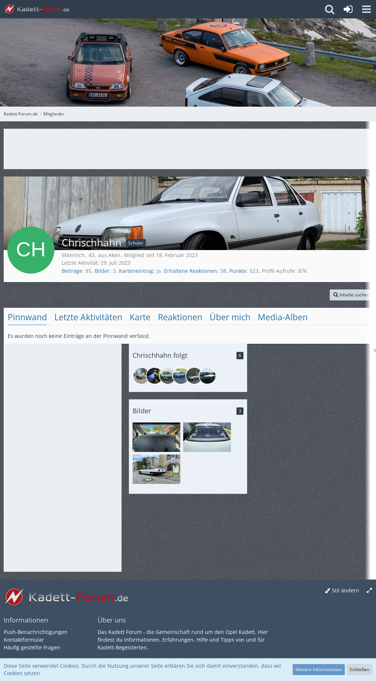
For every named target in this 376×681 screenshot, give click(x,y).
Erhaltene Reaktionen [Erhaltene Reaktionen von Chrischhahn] (190, 270)
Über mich (230, 317)
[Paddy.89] (168, 376)
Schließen (359, 669)
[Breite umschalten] (369, 591)
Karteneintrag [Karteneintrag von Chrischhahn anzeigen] (136, 270)
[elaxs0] (154, 376)
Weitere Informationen (319, 669)
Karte (140, 317)
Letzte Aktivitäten (88, 317)
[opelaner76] (141, 376)
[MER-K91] (181, 376)
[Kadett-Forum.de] (36, 9)
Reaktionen (180, 317)
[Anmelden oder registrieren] (348, 9)
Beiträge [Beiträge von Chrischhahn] (72, 270)
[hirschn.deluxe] (207, 376)
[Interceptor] (194, 376)
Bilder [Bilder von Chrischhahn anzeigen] (102, 270)
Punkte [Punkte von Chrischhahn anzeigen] (237, 270)
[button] (366, 9)
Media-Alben (283, 317)
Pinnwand (27, 317)
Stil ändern (345, 590)
